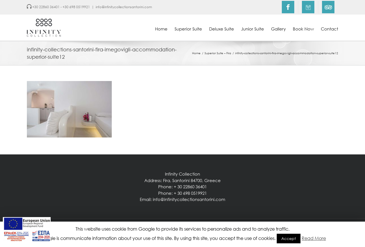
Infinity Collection (182, 174)
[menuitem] (288, 7)
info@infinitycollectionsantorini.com (124, 7)
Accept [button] (288, 238)
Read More (314, 238)
